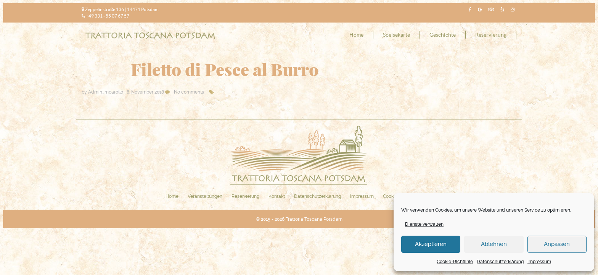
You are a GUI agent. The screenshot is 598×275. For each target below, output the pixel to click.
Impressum (539, 261)
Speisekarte (396, 35)
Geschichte (442, 35)
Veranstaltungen (205, 196)
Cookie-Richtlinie (455, 261)
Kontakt (276, 196)
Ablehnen (494, 244)
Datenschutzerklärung (500, 261)
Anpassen (557, 244)
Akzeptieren (431, 244)
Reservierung (490, 35)
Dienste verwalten (424, 224)
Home (356, 35)
